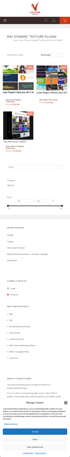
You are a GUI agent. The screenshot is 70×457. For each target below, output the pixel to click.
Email (11, 289)
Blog (11, 314)
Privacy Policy (40, 453)
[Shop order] (51, 55)
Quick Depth (12, 260)
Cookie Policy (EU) (16, 339)
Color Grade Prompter (16, 248)
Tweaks (10, 242)
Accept (35, 431)
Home (15, 40)
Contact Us (13, 358)
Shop (21, 40)
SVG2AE (10, 235)
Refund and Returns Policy (19, 327)
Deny (35, 439)
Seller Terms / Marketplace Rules (22, 345)
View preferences (35, 447)
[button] (65, 402)
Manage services (11, 424)
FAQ (10, 320)
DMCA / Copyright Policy (19, 352)
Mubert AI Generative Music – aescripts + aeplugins (27, 254)
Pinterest (13, 295)
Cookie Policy (28, 453)
